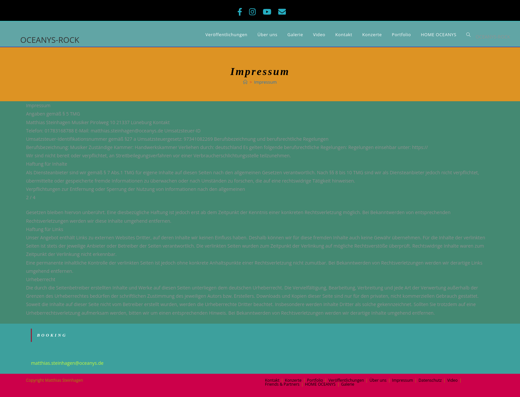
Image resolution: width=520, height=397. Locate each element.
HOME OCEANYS (320, 384)
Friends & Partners (282, 384)
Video (452, 380)
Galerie (347, 384)
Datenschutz (430, 380)
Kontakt (272, 380)
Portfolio (315, 380)
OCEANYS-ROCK (49, 39)
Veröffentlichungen (346, 380)
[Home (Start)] (245, 82)
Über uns (377, 380)
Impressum (402, 380)
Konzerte (293, 380)
